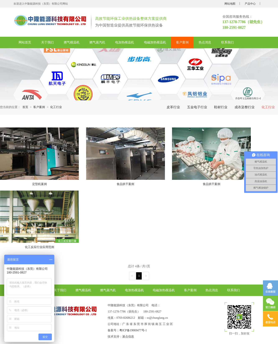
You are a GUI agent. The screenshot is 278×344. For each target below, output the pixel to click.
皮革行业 (173, 107)
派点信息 (128, 336)
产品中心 (250, 3)
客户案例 (182, 42)
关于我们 (47, 42)
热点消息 (205, 42)
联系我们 (227, 42)
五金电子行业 (197, 107)
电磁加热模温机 (155, 42)
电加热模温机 (124, 42)
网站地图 (229, 3)
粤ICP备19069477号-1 (133, 330)
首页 (25, 107)
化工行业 (268, 107)
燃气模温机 (71, 42)
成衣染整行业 (245, 107)
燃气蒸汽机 (97, 42)
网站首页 (25, 42)
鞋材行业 (220, 107)
